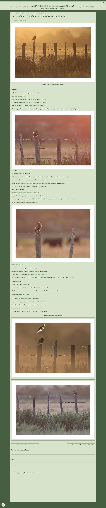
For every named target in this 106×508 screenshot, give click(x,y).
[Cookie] (3, 505)
